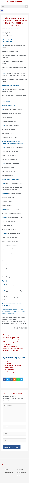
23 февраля (10, 369)
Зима (9, 363)
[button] (1, 10)
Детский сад (11, 361)
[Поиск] (26, 6)
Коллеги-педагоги (14, 1)
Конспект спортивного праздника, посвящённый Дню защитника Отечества (13, 348)
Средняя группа (12, 372)
